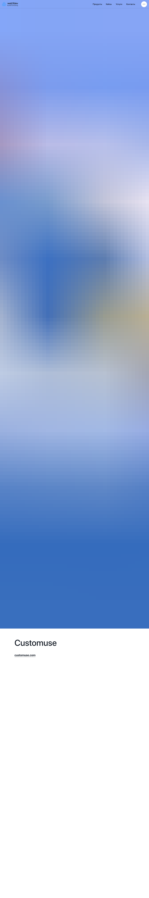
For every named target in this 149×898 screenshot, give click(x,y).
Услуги (119, 4)
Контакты (130, 4)
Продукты (97, 4)
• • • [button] (144, 4)
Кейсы (109, 4)
